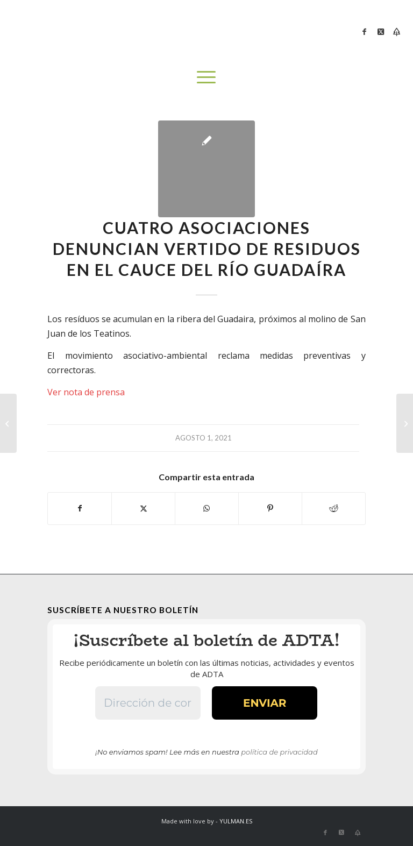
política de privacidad (279, 752)
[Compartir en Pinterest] (270, 508)
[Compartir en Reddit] (333, 508)
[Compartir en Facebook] (79, 508)
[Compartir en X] (143, 508)
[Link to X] (381, 32)
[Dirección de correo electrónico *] (148, 703)
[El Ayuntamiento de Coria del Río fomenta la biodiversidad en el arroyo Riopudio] (404, 423)
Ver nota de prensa (86, 392)
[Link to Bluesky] (397, 32)
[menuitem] (206, 76)
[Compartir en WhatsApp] (206, 508)
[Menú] (206, 76)
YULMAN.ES (235, 821)
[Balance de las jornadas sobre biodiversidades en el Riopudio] (8, 423)
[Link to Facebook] (365, 32)
